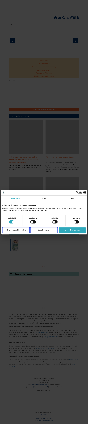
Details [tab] (44, 198)
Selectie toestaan (44, 230)
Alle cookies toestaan (72, 230)
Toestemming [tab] (15, 198)
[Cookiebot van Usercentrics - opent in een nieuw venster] (77, 192)
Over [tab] (73, 198)
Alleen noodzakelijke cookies (16, 230)
